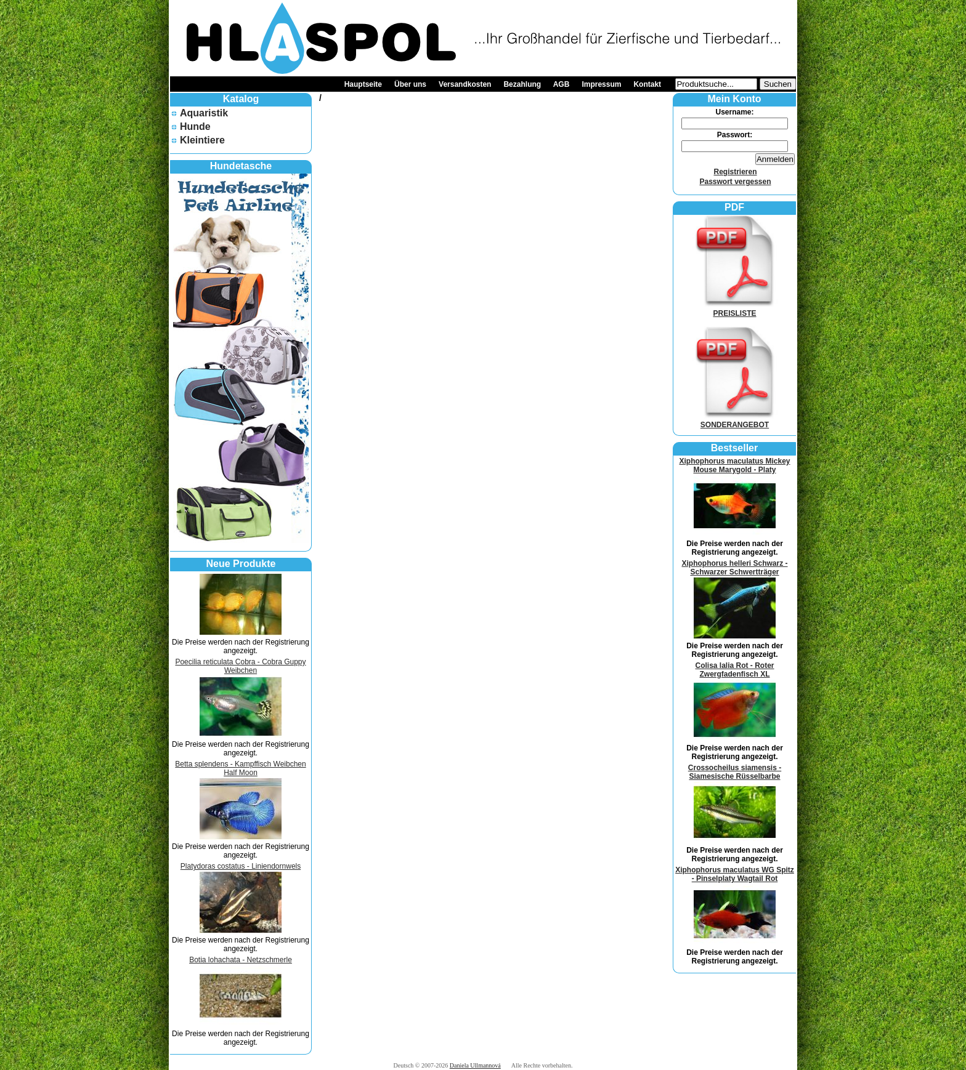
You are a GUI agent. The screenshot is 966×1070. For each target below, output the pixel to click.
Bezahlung (522, 84)
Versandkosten (465, 84)
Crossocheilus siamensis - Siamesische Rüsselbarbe (734, 772)
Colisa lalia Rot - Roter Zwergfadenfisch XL (734, 669)
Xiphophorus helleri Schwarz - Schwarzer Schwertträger (734, 567)
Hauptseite (363, 84)
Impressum (601, 84)
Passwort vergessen (735, 181)
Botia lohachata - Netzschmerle (240, 959)
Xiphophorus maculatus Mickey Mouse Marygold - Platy (734, 465)
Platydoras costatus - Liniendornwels (241, 866)
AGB (561, 84)
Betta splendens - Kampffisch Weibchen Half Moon (240, 768)
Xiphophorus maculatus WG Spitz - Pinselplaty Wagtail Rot (734, 874)
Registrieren (735, 171)
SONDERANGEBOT (735, 420)
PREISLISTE (735, 309)
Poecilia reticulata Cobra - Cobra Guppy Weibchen (240, 666)
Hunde (195, 126)
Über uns (410, 84)
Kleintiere (202, 140)
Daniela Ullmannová (475, 1065)
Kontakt (647, 84)
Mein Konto (734, 99)
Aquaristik (204, 113)
